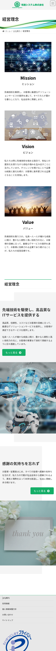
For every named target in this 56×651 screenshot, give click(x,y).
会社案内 (6, 598)
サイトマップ (7, 620)
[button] (14, 352)
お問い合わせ (7, 614)
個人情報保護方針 (9, 609)
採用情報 (5, 603)
